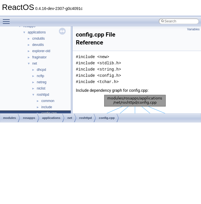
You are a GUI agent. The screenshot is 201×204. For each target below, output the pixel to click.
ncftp (40, 76)
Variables (193, 29)
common (47, 101)
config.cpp (107, 118)
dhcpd (41, 70)
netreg (41, 82)
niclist (41, 88)
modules (9, 118)
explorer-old (41, 51)
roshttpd (43, 95)
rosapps (29, 118)
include (46, 107)
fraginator (39, 57)
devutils (38, 45)
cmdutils (38, 39)
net (34, 63)
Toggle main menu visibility (7, 19)
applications (37, 32)
